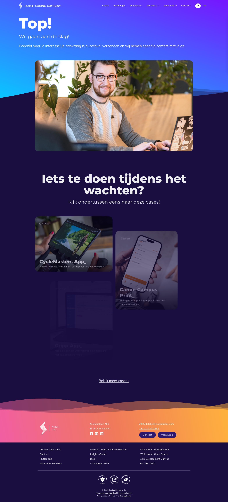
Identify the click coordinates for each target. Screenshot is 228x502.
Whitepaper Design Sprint (154, 449)
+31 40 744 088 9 (149, 428)
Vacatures (167, 434)
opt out (127, 496)
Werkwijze (119, 6)
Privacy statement (124, 493)
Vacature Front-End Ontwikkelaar (108, 449)
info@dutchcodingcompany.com (156, 423)
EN (205, 6)
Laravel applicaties (50, 449)
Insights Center (98, 454)
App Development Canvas (154, 458)
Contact (186, 6)
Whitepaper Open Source (154, 454)
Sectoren (153, 6)
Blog (92, 458)
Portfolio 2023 (148, 463)
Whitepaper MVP (99, 463)
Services (136, 6)
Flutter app (46, 458)
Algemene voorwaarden (106, 493)
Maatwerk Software (51, 463)
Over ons (170, 6)
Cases (105, 6)
